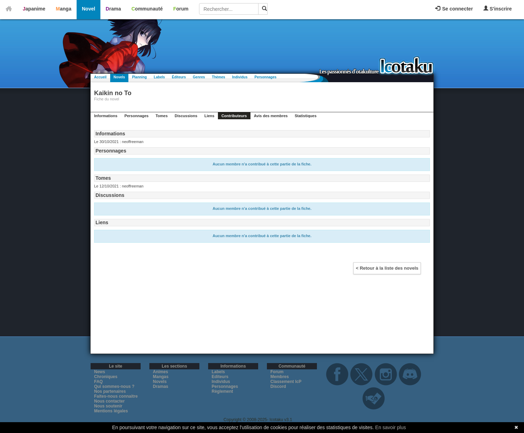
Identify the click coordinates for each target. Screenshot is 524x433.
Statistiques (305, 116)
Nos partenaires (110, 391)
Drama (113, 9)
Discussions (186, 116)
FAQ (98, 381)
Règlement (222, 391)
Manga (63, 9)
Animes (160, 371)
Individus (240, 77)
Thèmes (218, 77)
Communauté (147, 9)
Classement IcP (286, 381)
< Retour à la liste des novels (387, 268)
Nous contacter (109, 401)
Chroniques (106, 376)
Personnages (265, 77)
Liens (209, 116)
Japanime (34, 9)
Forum (181, 9)
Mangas (161, 376)
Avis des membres (271, 116)
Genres (199, 77)
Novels (119, 77)
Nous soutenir (108, 406)
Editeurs (220, 376)
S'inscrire (497, 9)
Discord (278, 386)
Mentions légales (111, 411)
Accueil (100, 77)
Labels (159, 77)
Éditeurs (179, 77)
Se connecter (454, 9)
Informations (106, 116)
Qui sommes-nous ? (114, 386)
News (99, 371)
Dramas (160, 386)
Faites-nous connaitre (116, 396)
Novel (88, 9)
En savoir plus (390, 427)
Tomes (162, 116)
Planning (139, 77)
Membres (279, 376)
